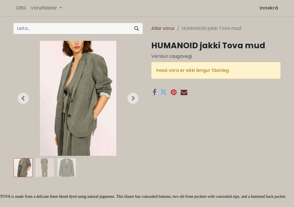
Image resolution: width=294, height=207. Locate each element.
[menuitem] (20, 8)
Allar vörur (163, 28)
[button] (23, 98)
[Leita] (137, 28)
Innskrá (269, 8)
